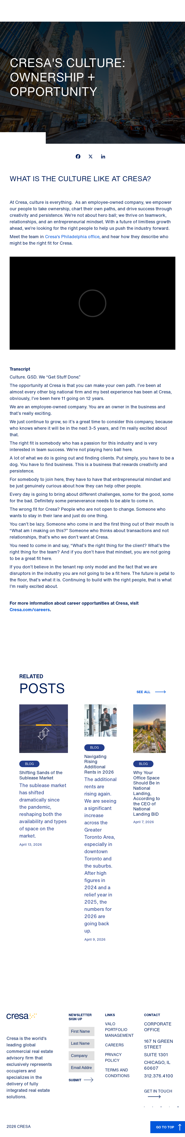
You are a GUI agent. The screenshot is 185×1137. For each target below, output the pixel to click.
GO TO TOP (165, 1127)
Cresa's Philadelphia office (72, 236)
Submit (75, 1080)
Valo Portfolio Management (119, 1029)
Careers (114, 1045)
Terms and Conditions (117, 1073)
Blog (29, 764)
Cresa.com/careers (30, 609)
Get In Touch (158, 1093)
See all (144, 691)
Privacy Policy (113, 1057)
